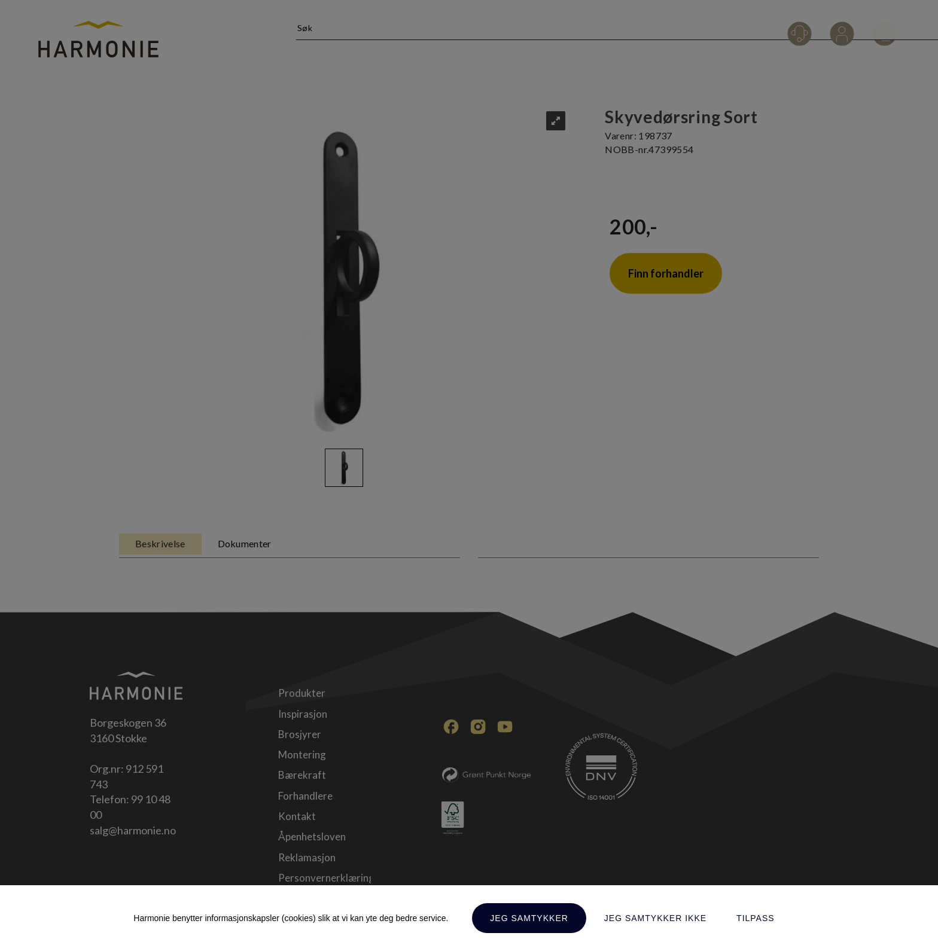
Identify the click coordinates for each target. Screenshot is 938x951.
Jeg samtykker (529, 918)
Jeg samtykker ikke (655, 918)
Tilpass (755, 918)
